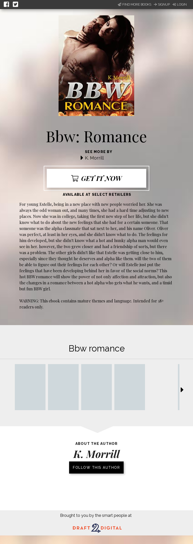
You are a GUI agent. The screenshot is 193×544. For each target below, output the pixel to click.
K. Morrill (94, 158)
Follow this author (96, 467)
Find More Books (134, 4)
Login (179, 4)
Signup (162, 4)
